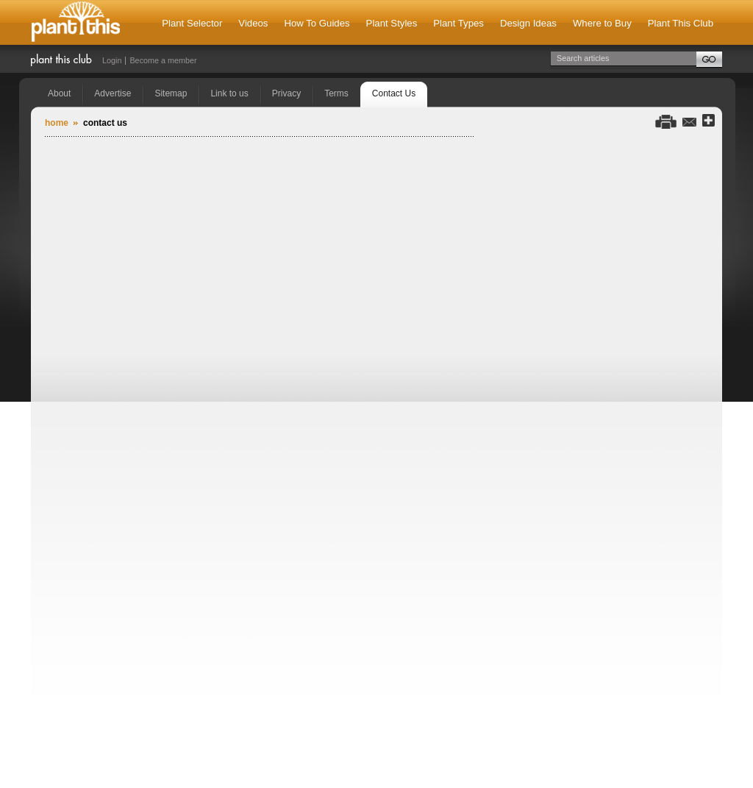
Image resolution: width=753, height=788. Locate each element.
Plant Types (458, 23)
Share (708, 121)
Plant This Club (680, 23)
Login (111, 60)
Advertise (112, 93)
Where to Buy (602, 23)
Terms (336, 93)
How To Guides (316, 23)
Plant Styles (392, 23)
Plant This (76, 22)
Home (56, 123)
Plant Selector (192, 23)
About (59, 93)
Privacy (286, 93)
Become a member (162, 60)
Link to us (229, 93)
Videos (253, 23)
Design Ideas (528, 23)
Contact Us (393, 93)
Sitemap (170, 93)
